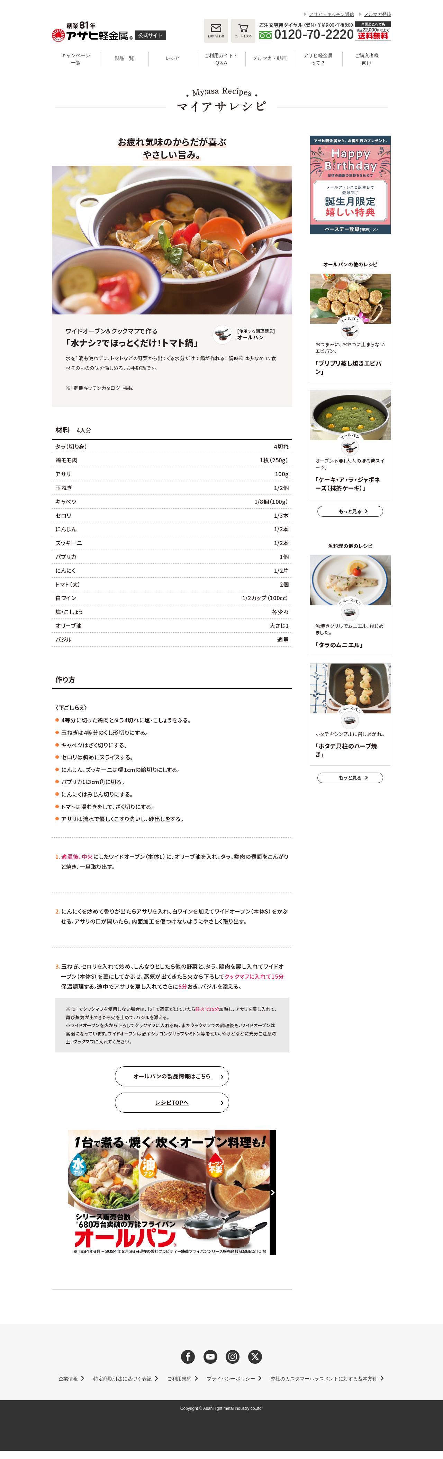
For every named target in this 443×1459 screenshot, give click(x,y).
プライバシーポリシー (231, 1378)
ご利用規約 (179, 1378)
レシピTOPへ (172, 1102)
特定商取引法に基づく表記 (122, 1378)
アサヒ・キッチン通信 (331, 14)
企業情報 (68, 1378)
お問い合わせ (216, 36)
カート (243, 36)
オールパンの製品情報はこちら (172, 1076)
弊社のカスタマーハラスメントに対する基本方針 (324, 1378)
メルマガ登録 (377, 14)
